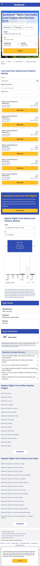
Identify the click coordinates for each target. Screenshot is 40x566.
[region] (20, 556)
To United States (18, 61)
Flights (9, 61)
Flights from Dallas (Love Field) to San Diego (12, 505)
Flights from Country (20, 545)
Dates (3, 77)
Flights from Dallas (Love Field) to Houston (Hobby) (14, 493)
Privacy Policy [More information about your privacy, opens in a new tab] (21, 556)
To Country (2, 543)
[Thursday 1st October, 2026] (32, 274)
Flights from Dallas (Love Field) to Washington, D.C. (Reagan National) (17, 517)
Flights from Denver (6, 393)
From (5, 32)
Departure (7, 43)
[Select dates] (20, 81)
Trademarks (23, 533)
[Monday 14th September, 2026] (27, 270)
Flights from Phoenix (6, 397)
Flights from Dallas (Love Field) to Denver (12, 471)
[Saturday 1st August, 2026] (22, 274)
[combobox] (20, 228)
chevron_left (28, 282)
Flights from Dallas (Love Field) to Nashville (12, 501)
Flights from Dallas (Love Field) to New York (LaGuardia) (16, 475)
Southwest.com (15, 295)
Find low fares (20, 210)
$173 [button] (5, 21)
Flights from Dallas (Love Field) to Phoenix (12, 486)
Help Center (11, 531)
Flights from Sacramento (7, 431)
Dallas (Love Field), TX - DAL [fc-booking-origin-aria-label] (12, 34)
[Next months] (34, 246)
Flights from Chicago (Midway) (9, 438)
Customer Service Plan (18, 535)
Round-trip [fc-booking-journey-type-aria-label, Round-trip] (7, 27)
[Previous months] (6, 246)
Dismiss (20, 561)
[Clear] (36, 33)
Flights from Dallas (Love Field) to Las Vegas (12, 463)
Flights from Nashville (6, 423)
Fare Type (4, 91)
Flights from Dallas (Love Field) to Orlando (12, 467)
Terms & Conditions (6, 533)
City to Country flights (24, 543)
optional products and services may (18, 292)
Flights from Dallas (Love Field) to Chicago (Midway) (14, 482)
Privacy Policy (15, 533)
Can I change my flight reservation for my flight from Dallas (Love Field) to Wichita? (20, 369)
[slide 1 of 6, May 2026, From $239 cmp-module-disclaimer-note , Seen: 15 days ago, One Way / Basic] (21, 246)
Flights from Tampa (6, 445)
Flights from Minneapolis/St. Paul (9, 416)
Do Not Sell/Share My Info (8, 537)
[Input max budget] (20, 88)
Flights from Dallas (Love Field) (9, 408)
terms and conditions (19, 297)
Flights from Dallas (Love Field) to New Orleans (13, 490)
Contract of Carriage (7, 535)
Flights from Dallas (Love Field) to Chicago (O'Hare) (14, 508)
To (5, 37)
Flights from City (34, 543)
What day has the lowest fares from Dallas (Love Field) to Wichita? (20, 361)
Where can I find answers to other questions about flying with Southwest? (20, 378)
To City (8, 543)
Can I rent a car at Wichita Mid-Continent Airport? (20, 365)
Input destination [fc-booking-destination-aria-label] (9, 39)
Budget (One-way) (6, 84)
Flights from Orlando (6, 427)
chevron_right (32, 282)
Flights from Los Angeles (7, 419)
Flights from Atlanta (6, 442)
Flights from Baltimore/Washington (10, 434)
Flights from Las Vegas (7, 404)
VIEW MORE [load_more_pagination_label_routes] (20, 451)
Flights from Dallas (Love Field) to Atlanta (12, 497)
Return (23, 43)
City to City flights (15, 543)
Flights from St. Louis (6, 401)
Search (20, 51)
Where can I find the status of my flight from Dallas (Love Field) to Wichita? (20, 373)
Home (2, 61)
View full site (4, 531)
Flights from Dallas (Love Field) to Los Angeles (13, 478)
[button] (2, 4)
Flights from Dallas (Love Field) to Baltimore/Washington (15, 512)
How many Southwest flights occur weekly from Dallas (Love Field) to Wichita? (20, 357)
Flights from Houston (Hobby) (8, 412)
